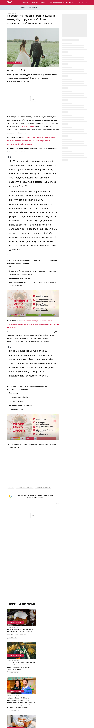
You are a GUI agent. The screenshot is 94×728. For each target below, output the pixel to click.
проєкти (25, 2)
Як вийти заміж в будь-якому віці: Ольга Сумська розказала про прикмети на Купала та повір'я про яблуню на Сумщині (33, 324)
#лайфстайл (13, 672)
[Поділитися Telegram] (18, 70)
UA (80, 2)
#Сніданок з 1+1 (14, 710)
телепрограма (54, 2)
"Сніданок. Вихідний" (27, 126)
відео (43, 2)
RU (82, 2)
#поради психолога (43, 487)
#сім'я (11, 487)
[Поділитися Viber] (24, 70)
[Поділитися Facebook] (21, 70)
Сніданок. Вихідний (15, 62)
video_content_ (33, 465)
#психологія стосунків (24, 487)
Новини (35, 2)
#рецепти (12, 637)
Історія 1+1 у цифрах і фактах (28, 7)
